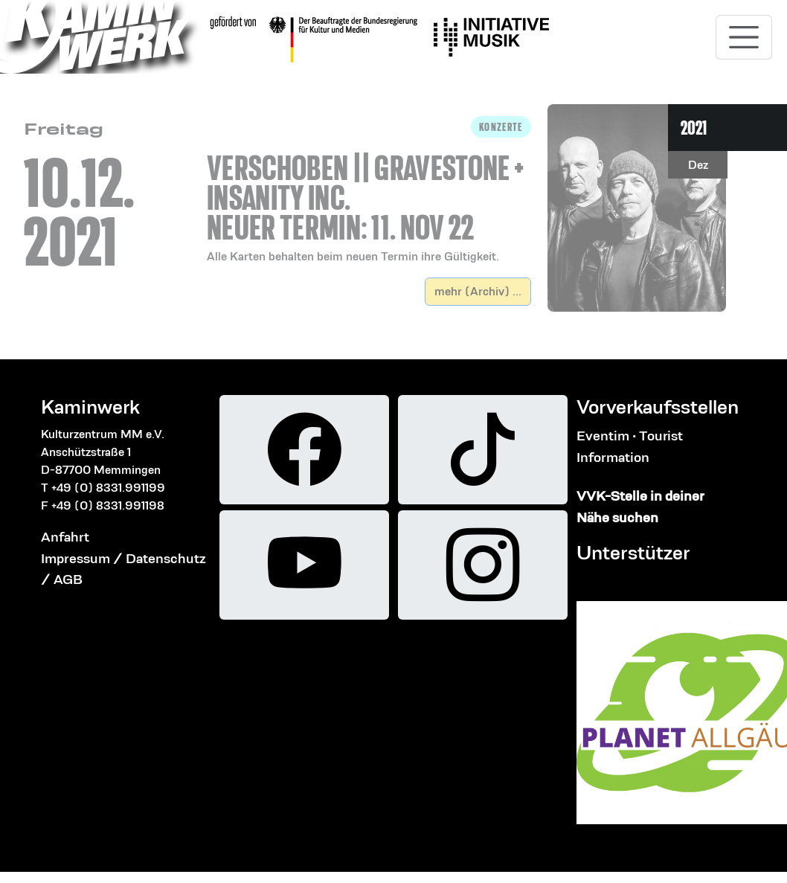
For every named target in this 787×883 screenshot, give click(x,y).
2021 (694, 127)
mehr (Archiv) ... (477, 291)
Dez (698, 164)
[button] (369, 191)
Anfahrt (65, 537)
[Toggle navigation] (744, 37)
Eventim (602, 435)
